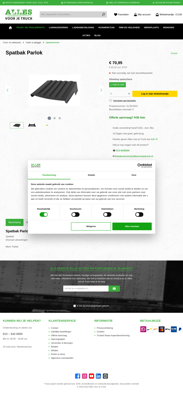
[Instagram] (84, 376)
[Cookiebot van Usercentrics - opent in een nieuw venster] (139, 166)
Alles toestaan (132, 226)
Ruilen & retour (58, 354)
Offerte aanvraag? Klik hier (127, 117)
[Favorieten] (121, 14)
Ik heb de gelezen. (93, 306)
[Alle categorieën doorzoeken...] (70, 14)
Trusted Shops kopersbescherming (113, 335)
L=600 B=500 (117, 84)
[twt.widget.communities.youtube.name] (91, 376)
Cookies (100, 331)
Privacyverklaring (105, 328)
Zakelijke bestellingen (61, 331)
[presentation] (91, 298)
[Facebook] (77, 376)
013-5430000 (122, 150)
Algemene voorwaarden (62, 358)
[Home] (10, 27)
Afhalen (54, 350)
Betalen (54, 346)
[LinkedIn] (98, 376)
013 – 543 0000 (13, 333)
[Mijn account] (142, 14)
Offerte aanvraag (59, 335)
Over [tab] (133, 175)
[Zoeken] (103, 14)
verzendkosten (88, 384)
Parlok (174, 53)
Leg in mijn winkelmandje (155, 94)
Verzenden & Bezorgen (62, 343)
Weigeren (91, 226)
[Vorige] (8, 90)
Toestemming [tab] (49, 175)
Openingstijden (58, 339)
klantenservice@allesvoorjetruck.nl (134, 156)
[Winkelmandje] (168, 14)
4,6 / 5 (154, 139)
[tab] (14, 222)
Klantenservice (24, 347)
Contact (54, 328)
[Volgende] (101, 90)
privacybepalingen (93, 306)
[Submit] (114, 289)
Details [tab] (91, 175)
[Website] (105, 376)
